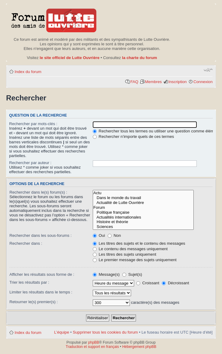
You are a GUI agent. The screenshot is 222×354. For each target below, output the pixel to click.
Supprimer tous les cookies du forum (105, 332)
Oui (99, 235)
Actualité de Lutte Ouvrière (143, 202)
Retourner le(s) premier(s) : (33, 302)
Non (114, 235)
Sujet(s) (132, 274)
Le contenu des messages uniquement (130, 249)
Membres (153, 81)
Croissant (147, 283)
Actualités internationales (143, 217)
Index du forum (28, 71)
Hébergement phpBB (139, 347)
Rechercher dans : (25, 243)
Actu (143, 193)
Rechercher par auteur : (30, 162)
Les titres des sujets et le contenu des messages (139, 243)
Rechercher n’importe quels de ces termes (133, 136)
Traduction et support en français (92, 347)
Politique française (143, 212)
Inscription (177, 81)
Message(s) (107, 274)
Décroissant (175, 283)
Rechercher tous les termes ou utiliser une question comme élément (156, 131)
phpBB (93, 342)
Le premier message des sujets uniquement (135, 260)
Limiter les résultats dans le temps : (40, 292)
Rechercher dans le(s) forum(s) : (38, 192)
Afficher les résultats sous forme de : (41, 274)
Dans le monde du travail (143, 197)
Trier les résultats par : (29, 282)
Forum (143, 207)
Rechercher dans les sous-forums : (40, 235)
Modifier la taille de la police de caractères (208, 69)
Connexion (203, 81)
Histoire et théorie (143, 221)
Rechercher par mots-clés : (33, 123)
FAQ (134, 81)
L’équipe (61, 332)
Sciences (143, 226)
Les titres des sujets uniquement (124, 254)
